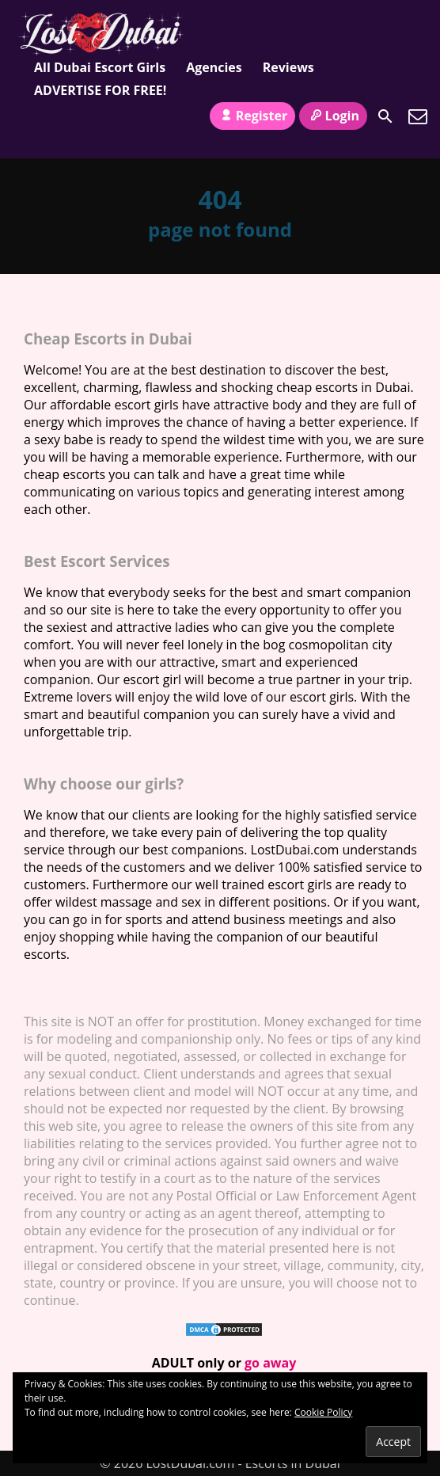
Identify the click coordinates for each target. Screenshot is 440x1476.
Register (252, 115)
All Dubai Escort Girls (99, 67)
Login (333, 115)
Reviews (288, 67)
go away (270, 1362)
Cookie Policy (323, 1412)
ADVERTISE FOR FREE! (100, 90)
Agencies (214, 67)
